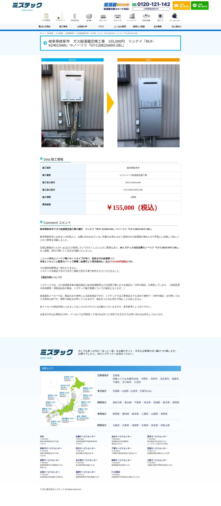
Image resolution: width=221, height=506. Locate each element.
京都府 (145, 425)
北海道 (116, 375)
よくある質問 (120, 27)
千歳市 (116, 382)
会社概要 (158, 27)
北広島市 (164, 379)
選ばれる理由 (44, 27)
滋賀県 (135, 425)
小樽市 (144, 379)
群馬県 (176, 402)
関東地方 (101, 402)
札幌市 (130, 379)
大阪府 (116, 425)
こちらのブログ (86, 306)
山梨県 (154, 414)
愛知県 (125, 414)
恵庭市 (175, 379)
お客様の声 (82, 27)
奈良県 (154, 425)
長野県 (164, 414)
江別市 (137, 382)
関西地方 (101, 425)
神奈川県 (117, 402)
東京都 (128, 402)
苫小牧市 (126, 382)
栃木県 (166, 402)
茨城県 (156, 402)
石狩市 (154, 379)
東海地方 (101, 414)
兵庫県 (125, 425)
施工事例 (63, 27)
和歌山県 (165, 425)
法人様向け (176, 28)
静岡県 (116, 414)
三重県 (145, 414)
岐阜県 (135, 414)
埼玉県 (147, 402)
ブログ (101, 27)
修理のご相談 (139, 27)
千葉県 (137, 402)
